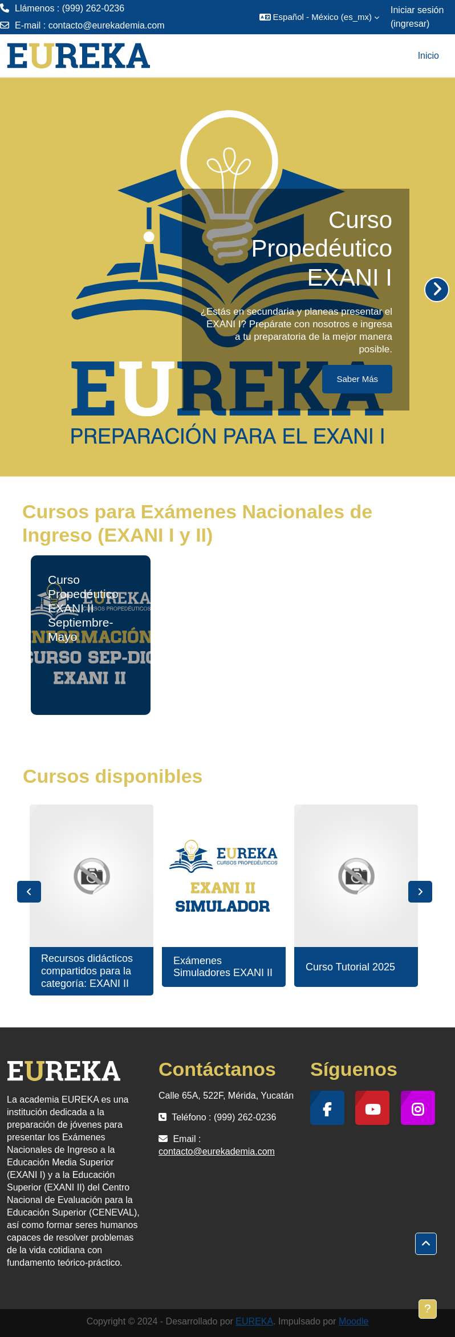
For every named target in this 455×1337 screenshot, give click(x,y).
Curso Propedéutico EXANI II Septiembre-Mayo (83, 608)
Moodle (353, 1321)
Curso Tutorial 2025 (350, 967)
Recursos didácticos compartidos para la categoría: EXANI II (87, 971)
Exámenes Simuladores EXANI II (223, 967)
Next (420, 892)
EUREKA (254, 1321)
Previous (29, 892)
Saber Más (357, 379)
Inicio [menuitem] (428, 55)
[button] (319, 17)
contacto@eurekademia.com (106, 25)
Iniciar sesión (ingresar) (417, 17)
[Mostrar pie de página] (428, 1309)
